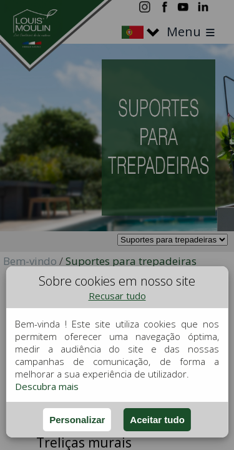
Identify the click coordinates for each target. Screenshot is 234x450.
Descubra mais (47, 386)
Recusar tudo (117, 295)
